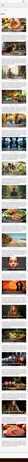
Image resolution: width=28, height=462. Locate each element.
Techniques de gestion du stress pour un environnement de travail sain (14, 77)
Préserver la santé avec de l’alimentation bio (11, 340)
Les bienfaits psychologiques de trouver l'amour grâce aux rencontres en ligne (14, 293)
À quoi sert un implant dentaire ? (13, 363)
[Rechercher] (12, 1)
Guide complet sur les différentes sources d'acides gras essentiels (13, 220)
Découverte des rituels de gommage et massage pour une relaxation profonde (14, 31)
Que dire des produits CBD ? (11, 388)
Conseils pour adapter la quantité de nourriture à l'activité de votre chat (14, 53)
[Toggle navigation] (2, 5)
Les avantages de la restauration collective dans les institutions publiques (12, 174)
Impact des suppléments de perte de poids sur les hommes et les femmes (14, 149)
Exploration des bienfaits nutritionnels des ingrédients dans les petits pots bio (14, 102)
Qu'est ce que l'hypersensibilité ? (13, 316)
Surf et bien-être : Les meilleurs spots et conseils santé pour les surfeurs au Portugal (14, 246)
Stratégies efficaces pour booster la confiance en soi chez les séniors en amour (13, 126)
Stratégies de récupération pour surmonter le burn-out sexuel (12, 197)
